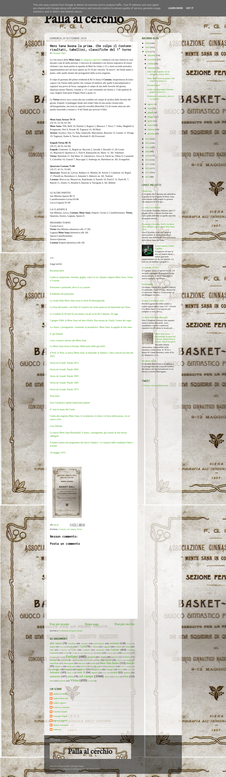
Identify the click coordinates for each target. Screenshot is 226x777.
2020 (147, 151)
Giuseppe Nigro (60, 716)
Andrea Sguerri (59, 703)
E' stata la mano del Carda (62, 409)
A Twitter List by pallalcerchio (155, 385)
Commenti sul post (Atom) (70, 630)
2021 (147, 147)
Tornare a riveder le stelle (153, 300)
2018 (147, 160)
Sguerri (94, 672)
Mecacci (82, 663)
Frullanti (72, 656)
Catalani (118, 647)
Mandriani (54, 663)
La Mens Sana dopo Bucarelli (154, 317)
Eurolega (109, 653)
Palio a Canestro (126, 666)
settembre (152, 68)
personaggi (54, 669)
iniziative (64, 660)
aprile (150, 121)
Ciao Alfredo (56, 426)
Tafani (107, 677)
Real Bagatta (147, 284)
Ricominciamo (57, 270)
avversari (114, 643)
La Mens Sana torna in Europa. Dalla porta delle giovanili (77, 346)
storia (70, 676)
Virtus (79, 529)
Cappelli (106, 646)
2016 (147, 168)
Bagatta (53, 647)
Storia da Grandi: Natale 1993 (64, 376)
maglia (129, 660)
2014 (147, 177)
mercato (130, 663)
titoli (52, 681)
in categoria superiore (91, 59)
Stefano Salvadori (60, 725)
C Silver (94, 646)
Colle (74, 650)
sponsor (126, 672)
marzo (151, 125)
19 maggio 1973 (57, 452)
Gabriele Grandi (60, 711)
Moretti (83, 666)
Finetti (124, 653)
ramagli (109, 669)
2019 (147, 155)
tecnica (116, 677)
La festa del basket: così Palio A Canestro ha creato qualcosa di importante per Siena (90, 307)
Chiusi (127, 646)
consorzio (100, 650)
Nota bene (55, 396)
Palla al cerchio (84, 20)
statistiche (55, 676)
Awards (129, 643)
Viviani (91, 681)
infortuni (53, 660)
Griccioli (114, 657)
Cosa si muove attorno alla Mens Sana (68, 340)
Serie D (81, 672)
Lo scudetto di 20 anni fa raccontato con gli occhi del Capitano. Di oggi (84, 314)
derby (99, 653)
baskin (61, 647)
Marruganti (68, 663)
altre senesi (56, 643)
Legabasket (75, 660)
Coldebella (63, 650)
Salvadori (55, 672)
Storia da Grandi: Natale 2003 (64, 369)
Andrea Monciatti (60, 698)
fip (131, 653)
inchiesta (126, 657)
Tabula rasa (147, 191)
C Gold (81, 646)
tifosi (125, 676)
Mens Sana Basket (109, 663)
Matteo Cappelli (60, 720)
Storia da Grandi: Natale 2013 (64, 363)
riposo (130, 669)
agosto (151, 104)
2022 (147, 143)
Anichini (72, 643)
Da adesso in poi (149, 361)
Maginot (120, 660)
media (93, 663)
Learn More (175, 8)
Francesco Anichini (61, 707)
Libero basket (88, 660)
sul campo (71, 529)
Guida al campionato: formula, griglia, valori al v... (160, 90)
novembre (152, 59)
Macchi (108, 660)
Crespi (66, 653)
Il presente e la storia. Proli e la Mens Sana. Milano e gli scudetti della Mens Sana (158, 226)
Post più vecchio (125, 624)
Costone (62, 529)
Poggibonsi (81, 669)
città (51, 650)
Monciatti (71, 666)
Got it (190, 8)
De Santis (80, 653)
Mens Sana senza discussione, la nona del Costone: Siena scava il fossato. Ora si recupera (165, 338)
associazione (98, 643)
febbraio (151, 129)
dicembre (152, 55)
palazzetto (111, 666)
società (113, 672)
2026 (147, 43)
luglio (150, 108)
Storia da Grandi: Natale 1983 (64, 382)
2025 (147, 47)
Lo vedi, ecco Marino (151, 207)
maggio (151, 117)
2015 (147, 172)
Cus (73, 653)
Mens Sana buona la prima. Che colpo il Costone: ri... (161, 79)
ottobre (151, 63)
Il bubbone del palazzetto (62, 294)
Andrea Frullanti (60, 694)
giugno (151, 112)
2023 (147, 139)
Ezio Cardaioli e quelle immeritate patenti (70, 402)
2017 (147, 164)
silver (105, 673)
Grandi (103, 657)
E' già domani (56, 334)
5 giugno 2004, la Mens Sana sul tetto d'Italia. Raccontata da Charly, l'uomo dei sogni (90, 320)
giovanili (91, 657)
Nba (91, 666)
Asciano (84, 643)
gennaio (151, 133)
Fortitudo (53, 657)
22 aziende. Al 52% (150, 267)
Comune (86, 650)
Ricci (120, 669)
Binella (70, 646)
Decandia (90, 653)
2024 (147, 51)
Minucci (58, 666)
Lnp (98, 660)
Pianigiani (68, 669)
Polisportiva (96, 669)
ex (116, 653)
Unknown (57, 729)
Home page (92, 624)
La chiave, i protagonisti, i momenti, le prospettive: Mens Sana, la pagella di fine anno (91, 327)
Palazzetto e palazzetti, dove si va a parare (70, 287)
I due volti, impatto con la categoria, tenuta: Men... (159, 72)
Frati (61, 657)
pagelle (99, 666)
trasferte (62, 681)
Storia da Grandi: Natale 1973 (64, 389)
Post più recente (59, 624)
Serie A (70, 673)
